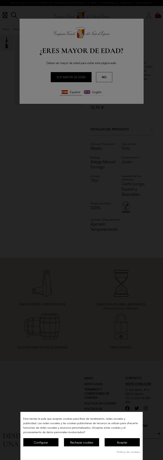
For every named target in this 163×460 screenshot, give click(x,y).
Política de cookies (128, 451)
